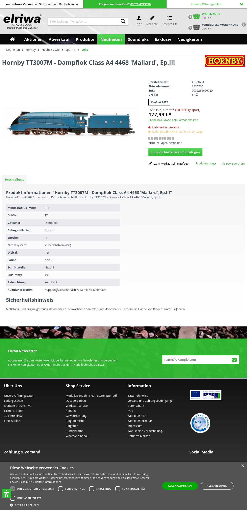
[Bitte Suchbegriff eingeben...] (83, 21)
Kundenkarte (74, 431)
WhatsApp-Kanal (77, 436)
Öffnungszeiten (217, 4)
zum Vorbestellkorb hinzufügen (175, 152)
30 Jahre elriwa (13, 416)
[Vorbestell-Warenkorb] (212, 26)
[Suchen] (123, 21)
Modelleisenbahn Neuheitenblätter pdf (91, 395)
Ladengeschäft (13, 401)
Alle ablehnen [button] (217, 485)
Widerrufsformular (140, 421)
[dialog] (123, 486)
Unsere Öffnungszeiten (19, 395)
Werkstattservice (77, 406)
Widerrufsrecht (137, 416)
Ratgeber (72, 426)
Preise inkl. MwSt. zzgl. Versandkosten (173, 120)
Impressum (135, 426)
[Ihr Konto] (138, 21)
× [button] (242, 466)
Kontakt (71, 411)
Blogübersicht (75, 421)
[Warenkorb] (203, 15)
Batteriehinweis (138, 395)
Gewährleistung (76, 416)
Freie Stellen (12, 421)
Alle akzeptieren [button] (180, 485)
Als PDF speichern (233, 163)
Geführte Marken (139, 436)
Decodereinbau (76, 401)
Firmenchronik (13, 411)
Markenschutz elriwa (17, 406)
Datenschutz (136, 406)
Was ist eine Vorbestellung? (146, 431)
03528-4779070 (140, 4)
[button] (6, 493)
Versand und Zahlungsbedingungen (151, 401)
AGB (130, 411)
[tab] (14, 179)
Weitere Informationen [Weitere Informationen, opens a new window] (48, 482)
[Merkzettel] (152, 21)
